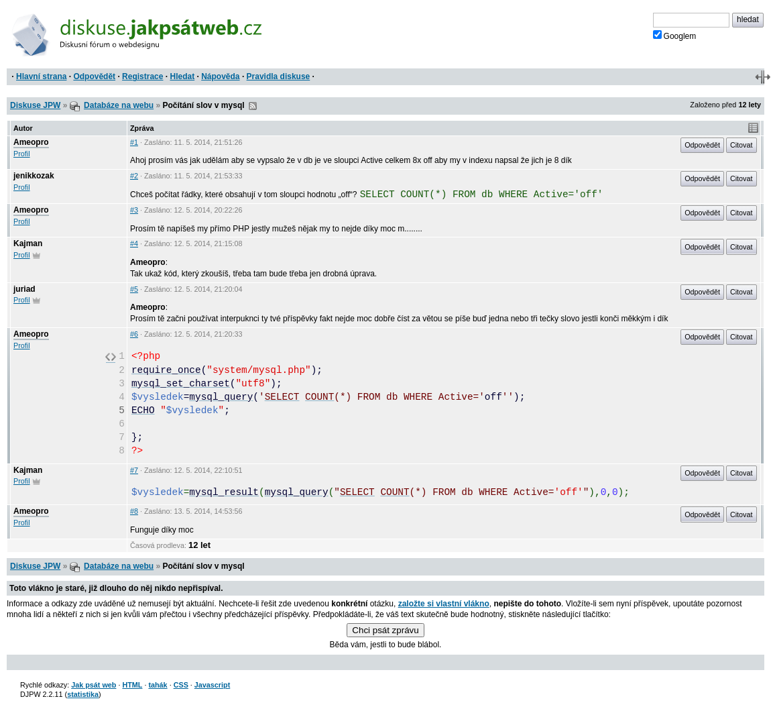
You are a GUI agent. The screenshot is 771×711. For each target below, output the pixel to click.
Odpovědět (94, 76)
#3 (134, 210)
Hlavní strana (41, 76)
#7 (134, 470)
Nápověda (220, 76)
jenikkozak (33, 175)
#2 (134, 176)
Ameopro (31, 142)
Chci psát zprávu (385, 630)
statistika (83, 694)
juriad (24, 289)
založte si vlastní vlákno (443, 603)
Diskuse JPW (35, 105)
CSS (181, 685)
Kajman (27, 243)
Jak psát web (93, 685)
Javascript (212, 685)
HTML (132, 685)
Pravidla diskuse (278, 76)
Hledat (182, 76)
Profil (21, 154)
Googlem (675, 35)
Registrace (142, 76)
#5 (134, 289)
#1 (134, 142)
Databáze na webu (119, 105)
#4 (134, 243)
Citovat (741, 145)
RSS (253, 106)
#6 (134, 334)
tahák (157, 685)
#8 (134, 511)
